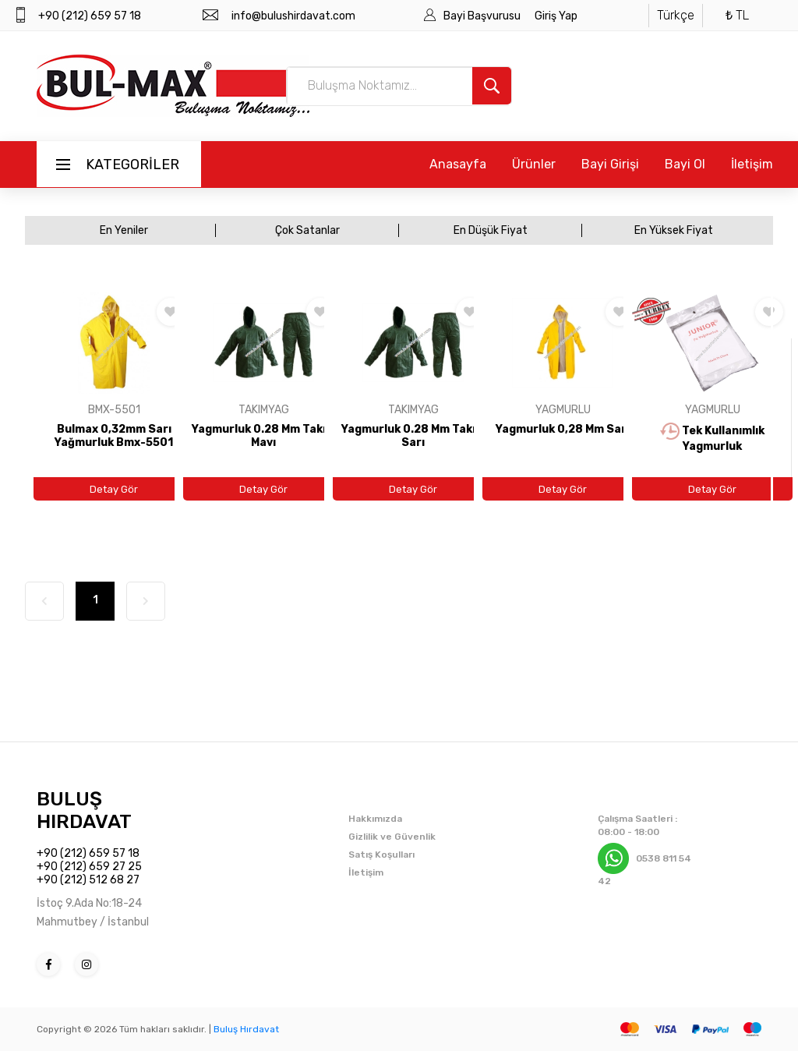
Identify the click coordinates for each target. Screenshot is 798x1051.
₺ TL (737, 15)
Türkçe (675, 15)
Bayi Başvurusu (483, 16)
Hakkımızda (375, 818)
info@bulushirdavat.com (293, 16)
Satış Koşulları (381, 854)
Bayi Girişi (610, 164)
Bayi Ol (685, 164)
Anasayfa (457, 164)
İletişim (752, 164)
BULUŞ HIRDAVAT (84, 810)
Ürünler (534, 164)
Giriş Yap (556, 16)
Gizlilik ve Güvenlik (392, 836)
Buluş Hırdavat (246, 1029)
